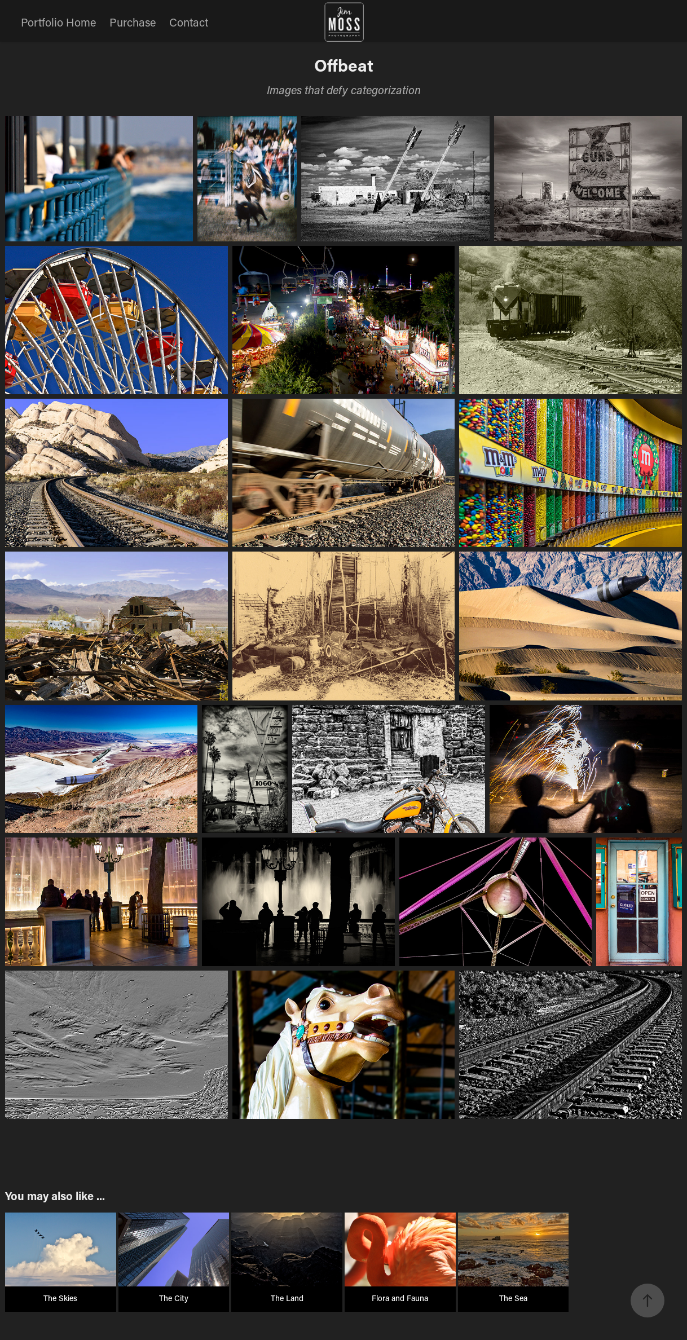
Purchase (132, 22)
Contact (188, 22)
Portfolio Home (58, 22)
